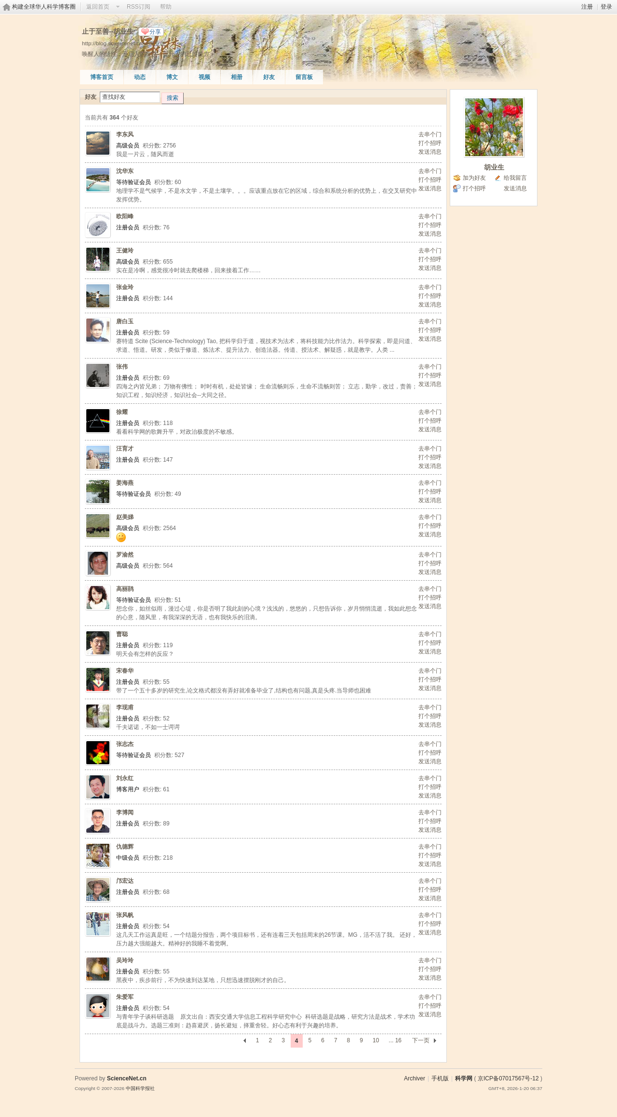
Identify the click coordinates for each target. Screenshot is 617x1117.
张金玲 (125, 287)
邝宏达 (125, 881)
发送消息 (430, 151)
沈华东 (125, 171)
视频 (204, 77)
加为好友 (474, 177)
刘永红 (125, 778)
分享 (155, 31)
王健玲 (125, 250)
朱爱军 (125, 997)
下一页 (420, 1040)
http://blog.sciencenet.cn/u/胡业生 (124, 43)
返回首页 (97, 6)
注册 (587, 6)
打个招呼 (430, 143)
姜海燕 (125, 482)
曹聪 (122, 634)
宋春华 (125, 670)
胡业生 (494, 167)
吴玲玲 (125, 960)
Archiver (414, 1078)
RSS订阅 (138, 6)
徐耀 (122, 412)
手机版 (440, 1078)
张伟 (122, 366)
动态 (140, 77)
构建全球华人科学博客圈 (44, 6)
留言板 (304, 77)
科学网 (463, 1078)
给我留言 (515, 177)
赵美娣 (125, 517)
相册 (236, 77)
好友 (269, 77)
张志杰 (125, 744)
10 (376, 1040)
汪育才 (125, 448)
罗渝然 (125, 554)
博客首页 (101, 77)
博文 (172, 77)
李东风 (125, 134)
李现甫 (125, 707)
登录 (606, 6)
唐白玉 (125, 321)
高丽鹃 (125, 588)
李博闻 (125, 812)
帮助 (166, 6)
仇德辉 (125, 846)
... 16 (395, 1040)
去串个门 (430, 134)
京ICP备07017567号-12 (508, 1078)
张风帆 (125, 915)
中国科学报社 (140, 1088)
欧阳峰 (125, 216)
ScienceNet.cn (127, 1078)
